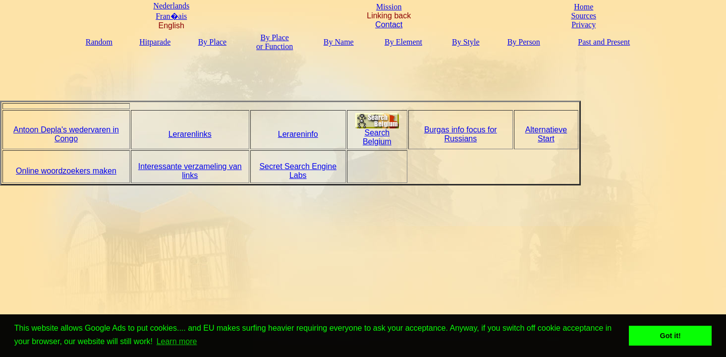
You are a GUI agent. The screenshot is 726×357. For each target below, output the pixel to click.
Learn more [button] (177, 341)
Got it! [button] (670, 336)
